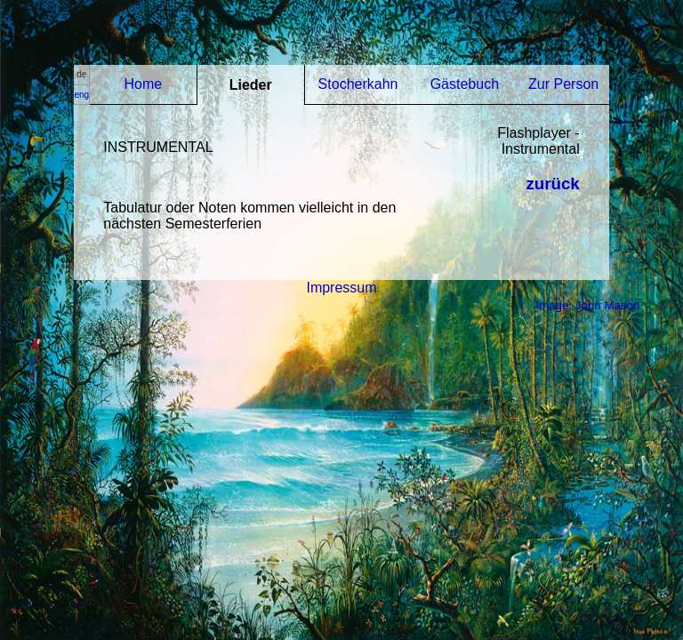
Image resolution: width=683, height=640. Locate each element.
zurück (552, 183)
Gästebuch (464, 84)
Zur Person (563, 84)
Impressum (341, 287)
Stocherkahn (358, 84)
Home (144, 84)
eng (81, 95)
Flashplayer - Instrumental (538, 140)
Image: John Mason (587, 305)
